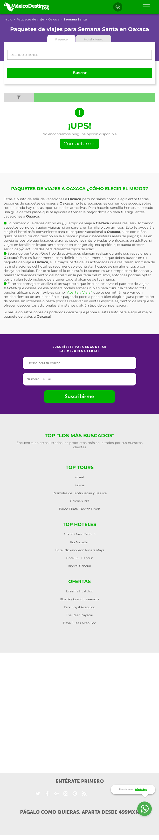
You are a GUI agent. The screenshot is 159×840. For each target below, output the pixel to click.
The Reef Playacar (79, 615)
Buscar (80, 73)
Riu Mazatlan (79, 542)
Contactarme (79, 144)
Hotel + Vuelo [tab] (93, 39)
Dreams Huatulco (79, 591)
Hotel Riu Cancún (79, 558)
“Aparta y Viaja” (79, 292)
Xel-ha (79, 485)
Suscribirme (79, 396)
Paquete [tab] (61, 39)
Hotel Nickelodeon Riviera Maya (79, 550)
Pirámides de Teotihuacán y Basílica (80, 493)
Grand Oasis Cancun (79, 534)
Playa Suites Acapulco (79, 623)
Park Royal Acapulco (79, 607)
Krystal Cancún (79, 566)
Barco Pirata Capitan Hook (79, 509)
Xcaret (79, 477)
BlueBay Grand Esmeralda (79, 599)
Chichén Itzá (79, 501)
